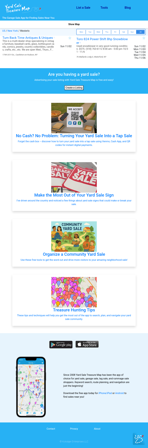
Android (119, 393)
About (97, 428)
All (141, 32)
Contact (51, 428)
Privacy (74, 428)
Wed (98, 32)
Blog (128, 7)
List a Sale (83, 7)
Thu (106, 32)
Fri (115, 32)
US (3, 30)
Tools (104, 7)
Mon (81, 32)
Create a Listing (74, 87)
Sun (132, 32)
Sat (123, 32)
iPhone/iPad (105, 393)
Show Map (74, 24)
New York (12, 30)
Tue (89, 32)
